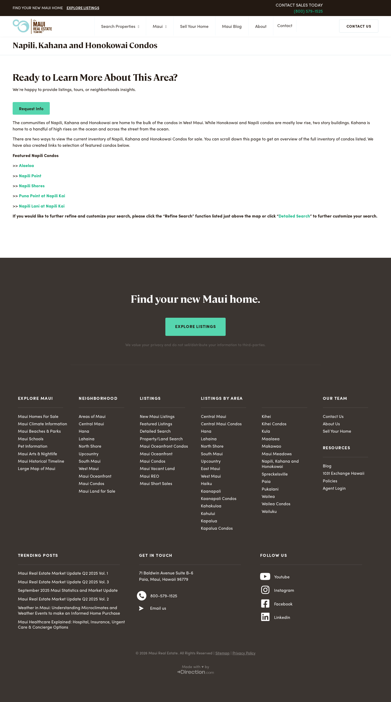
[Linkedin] (265, 622)
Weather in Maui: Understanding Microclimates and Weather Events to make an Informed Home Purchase (69, 612)
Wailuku (269, 512)
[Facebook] (265, 607)
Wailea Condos (276, 504)
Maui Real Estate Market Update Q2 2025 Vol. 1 (63, 574)
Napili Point (30, 176)
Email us (158, 610)
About (259, 27)
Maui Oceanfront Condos (164, 446)
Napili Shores (31, 186)
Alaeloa (26, 166)
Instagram (284, 593)
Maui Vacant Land (157, 469)
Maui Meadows (277, 454)
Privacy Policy (243, 654)
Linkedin (282, 622)
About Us (331, 423)
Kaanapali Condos (218, 499)
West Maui (89, 469)
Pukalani (270, 489)
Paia (266, 482)
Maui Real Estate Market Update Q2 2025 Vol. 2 (63, 600)
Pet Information (33, 446)
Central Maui (91, 423)
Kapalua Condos (217, 529)
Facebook (283, 607)
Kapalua (209, 522)
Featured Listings (156, 423)
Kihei (266, 416)
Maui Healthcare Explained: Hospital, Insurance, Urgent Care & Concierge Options (71, 625)
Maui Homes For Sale (38, 416)
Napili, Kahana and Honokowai (280, 464)
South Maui (90, 461)
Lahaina (87, 438)
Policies (330, 481)
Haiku (206, 484)
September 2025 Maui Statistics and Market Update (68, 591)
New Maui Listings (157, 416)
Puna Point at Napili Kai (42, 196)
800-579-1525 (163, 597)
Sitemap (222, 654)
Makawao (271, 446)
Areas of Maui (92, 416)
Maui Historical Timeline (41, 461)
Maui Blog (230, 27)
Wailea (268, 497)
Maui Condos (91, 484)
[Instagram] (265, 593)
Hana (84, 431)
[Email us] (141, 610)
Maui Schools (30, 438)
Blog (327, 465)
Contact (286, 26)
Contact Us (333, 416)
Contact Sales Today (299, 5)
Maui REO (149, 476)
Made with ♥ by (195, 668)
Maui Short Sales (156, 484)
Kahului (208, 514)
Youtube (282, 579)
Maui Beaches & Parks (39, 431)
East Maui (210, 469)
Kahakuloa (211, 506)
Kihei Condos (274, 423)
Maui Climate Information (42, 423)
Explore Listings (83, 7)
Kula (266, 431)
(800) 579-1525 (308, 11)
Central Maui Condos (221, 423)
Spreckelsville (275, 474)
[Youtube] (265, 578)
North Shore (90, 446)
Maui (158, 27)
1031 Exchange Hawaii (344, 473)
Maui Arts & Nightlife (37, 454)
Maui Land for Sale (97, 491)
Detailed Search (294, 216)
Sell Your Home (193, 27)
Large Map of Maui (36, 469)
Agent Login (334, 488)
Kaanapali (211, 491)
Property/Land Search (161, 438)
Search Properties (119, 27)
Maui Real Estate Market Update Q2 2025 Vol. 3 (63, 583)
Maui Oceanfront (95, 476)
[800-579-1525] (141, 597)
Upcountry (88, 454)
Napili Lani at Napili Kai (42, 206)
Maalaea (271, 438)
